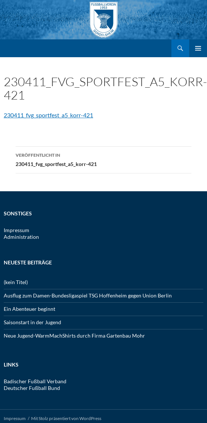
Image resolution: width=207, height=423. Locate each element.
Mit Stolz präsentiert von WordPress (66, 418)
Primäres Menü (198, 48)
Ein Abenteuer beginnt (29, 309)
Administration (21, 237)
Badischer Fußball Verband (35, 381)
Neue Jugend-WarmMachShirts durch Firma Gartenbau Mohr (74, 335)
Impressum (16, 230)
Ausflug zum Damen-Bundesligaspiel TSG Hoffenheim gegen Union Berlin (88, 295)
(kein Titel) (16, 282)
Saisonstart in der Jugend (32, 322)
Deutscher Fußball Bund (32, 388)
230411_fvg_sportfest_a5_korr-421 (48, 114)
